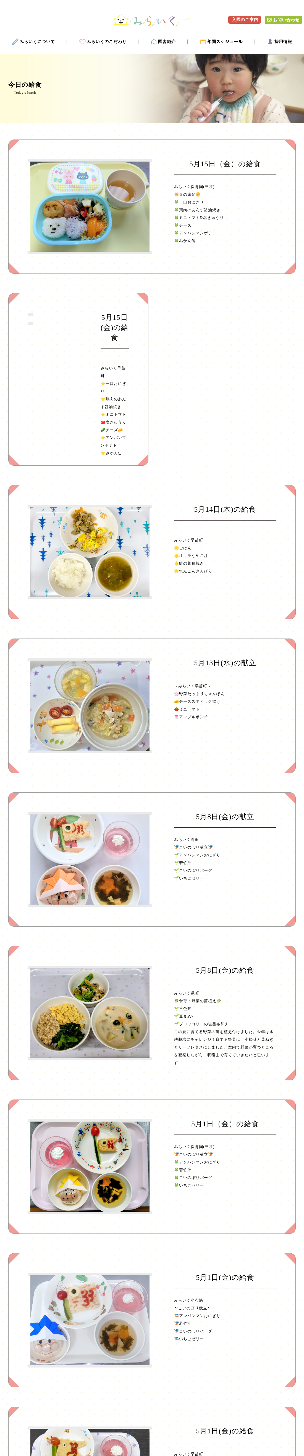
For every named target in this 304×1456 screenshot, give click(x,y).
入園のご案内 (245, 19)
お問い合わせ (283, 20)
